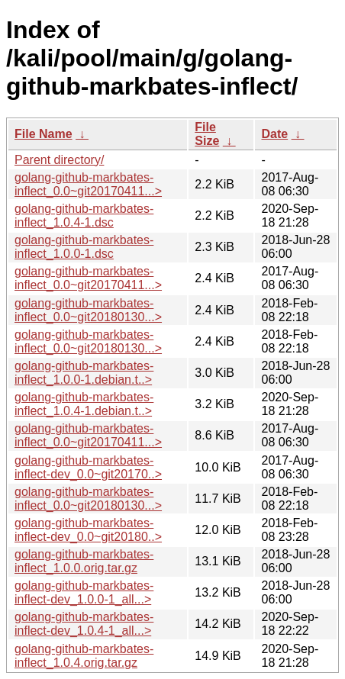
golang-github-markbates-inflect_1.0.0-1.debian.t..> (84, 372)
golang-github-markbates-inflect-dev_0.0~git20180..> (88, 529)
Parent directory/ (59, 159)
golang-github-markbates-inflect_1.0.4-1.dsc (84, 215)
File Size (207, 134)
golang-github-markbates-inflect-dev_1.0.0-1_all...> (84, 592)
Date (274, 133)
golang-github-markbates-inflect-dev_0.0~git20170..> (88, 467)
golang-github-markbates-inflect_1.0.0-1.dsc (84, 246)
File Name (44, 133)
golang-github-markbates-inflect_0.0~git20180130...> (88, 310)
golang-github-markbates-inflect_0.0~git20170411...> (88, 184)
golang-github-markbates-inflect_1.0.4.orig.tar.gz (84, 655)
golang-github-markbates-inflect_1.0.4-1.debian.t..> (84, 404)
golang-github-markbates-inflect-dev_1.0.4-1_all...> (84, 623)
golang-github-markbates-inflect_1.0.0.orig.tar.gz (84, 561)
